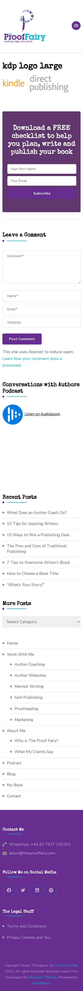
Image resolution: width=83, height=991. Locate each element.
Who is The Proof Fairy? (36, 740)
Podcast (14, 763)
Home (12, 643)
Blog (11, 774)
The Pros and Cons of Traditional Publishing (37, 548)
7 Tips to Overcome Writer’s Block (38, 562)
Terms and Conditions (26, 926)
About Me (16, 730)
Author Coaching (30, 664)
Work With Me (20, 654)
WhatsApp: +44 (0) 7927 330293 (40, 844)
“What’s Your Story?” (26, 584)
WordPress (41, 983)
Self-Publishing (29, 697)
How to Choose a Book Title (32, 573)
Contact (14, 796)
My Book (15, 785)
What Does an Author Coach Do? (37, 512)
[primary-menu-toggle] (76, 25)
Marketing (24, 719)
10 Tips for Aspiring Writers (32, 523)
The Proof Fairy (66, 965)
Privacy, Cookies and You (29, 937)
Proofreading (26, 708)
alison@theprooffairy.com (32, 853)
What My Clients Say (34, 751)
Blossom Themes (43, 977)
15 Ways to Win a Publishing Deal (38, 535)
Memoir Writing (29, 686)
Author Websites (30, 675)
